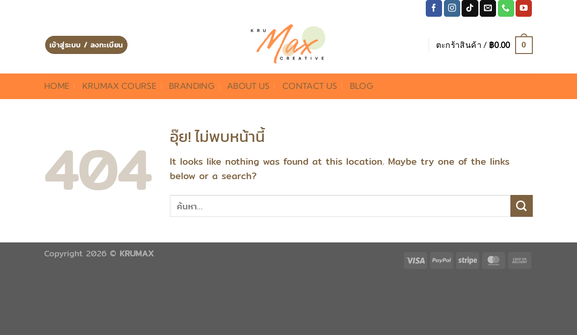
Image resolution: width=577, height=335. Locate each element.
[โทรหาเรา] (506, 8)
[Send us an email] (488, 8)
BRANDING (192, 86)
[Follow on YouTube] (524, 8)
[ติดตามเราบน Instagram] (452, 8)
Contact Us (309, 86)
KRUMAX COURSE (119, 86)
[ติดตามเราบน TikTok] (470, 8)
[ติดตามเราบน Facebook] (434, 8)
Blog (361, 86)
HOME (56, 86)
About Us (248, 86)
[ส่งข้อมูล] (521, 206)
